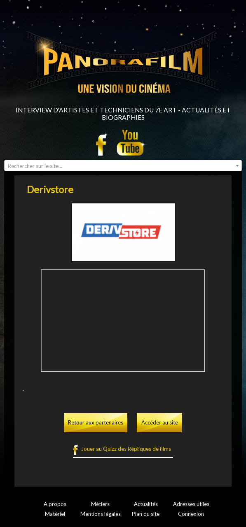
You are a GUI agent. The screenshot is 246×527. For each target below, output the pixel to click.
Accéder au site (159, 422)
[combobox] (123, 165)
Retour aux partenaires (95, 422)
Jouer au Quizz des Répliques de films (126, 448)
